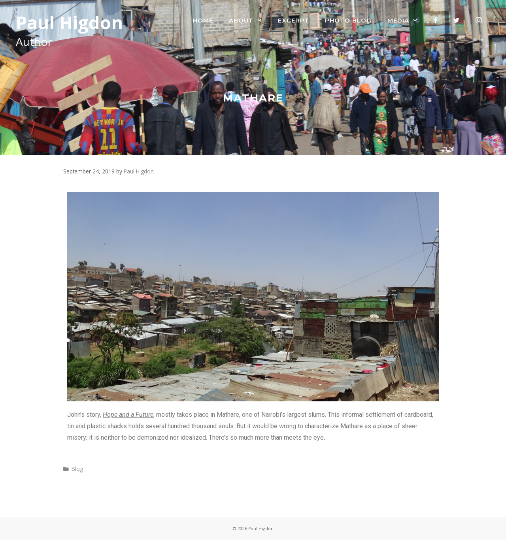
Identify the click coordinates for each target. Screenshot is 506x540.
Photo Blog (348, 20)
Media (406, 20)
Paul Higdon (69, 22)
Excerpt (293, 20)
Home (203, 20)
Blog (77, 468)
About (249, 20)
